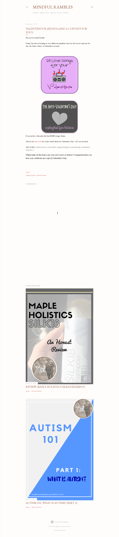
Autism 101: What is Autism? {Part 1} (51, 503)
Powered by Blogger (59, 522)
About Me (44, 13)
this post (37, 141)
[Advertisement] (59, 262)
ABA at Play (56, 13)
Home (35, 13)
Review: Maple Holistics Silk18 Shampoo (55, 387)
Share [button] (28, 172)
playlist (33, 175)
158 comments (36, 507)
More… (66, 13)
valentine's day (41, 175)
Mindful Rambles (53, 7)
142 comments (36, 391)
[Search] (92, 6)
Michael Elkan (65, 526)
